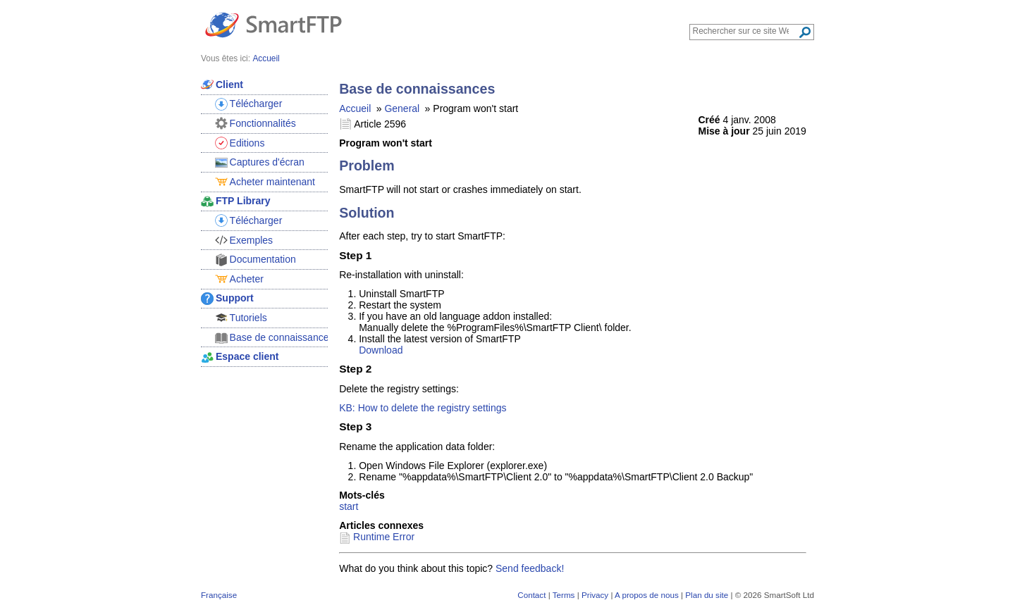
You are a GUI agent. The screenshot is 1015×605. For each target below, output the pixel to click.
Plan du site (706, 594)
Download (380, 350)
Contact (531, 594)
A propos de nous (647, 594)
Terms (564, 594)
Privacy (595, 594)
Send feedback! (530, 568)
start (348, 506)
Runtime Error (383, 536)
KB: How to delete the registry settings (422, 407)
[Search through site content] (745, 31)
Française (219, 594)
